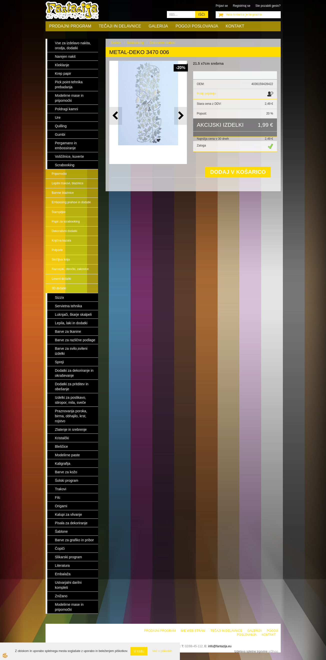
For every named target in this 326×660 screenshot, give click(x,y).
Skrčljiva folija (61, 259)
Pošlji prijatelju (206, 93)
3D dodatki (59, 288)
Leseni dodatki (61, 278)
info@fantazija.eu (219, 646)
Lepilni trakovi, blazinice (68, 183)
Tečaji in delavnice (120, 26)
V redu (139, 651)
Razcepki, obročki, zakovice (70, 269)
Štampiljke (59, 212)
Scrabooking (135, 42)
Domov (116, 42)
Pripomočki (59, 174)
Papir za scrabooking (66, 221)
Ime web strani (193, 630)
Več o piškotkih (162, 651)
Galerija (158, 26)
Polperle (57, 250)
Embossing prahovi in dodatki (71, 202)
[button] (180, 116)
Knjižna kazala (61, 240)
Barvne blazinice (63, 192)
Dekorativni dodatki (64, 231)
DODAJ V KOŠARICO (238, 172)
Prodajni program (70, 26)
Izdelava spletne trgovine (250, 651)
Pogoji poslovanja (196, 26)
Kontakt (235, 26)
